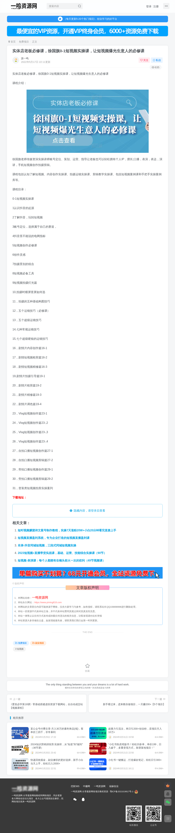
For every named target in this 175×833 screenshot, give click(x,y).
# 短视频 (19, 649)
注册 (156, 6)
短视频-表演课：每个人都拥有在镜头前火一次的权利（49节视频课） (61, 560)
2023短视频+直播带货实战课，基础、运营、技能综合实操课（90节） (62, 552)
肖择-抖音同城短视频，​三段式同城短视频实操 (47, 545)
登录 (149, 6)
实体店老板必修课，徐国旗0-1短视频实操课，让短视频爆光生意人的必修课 (78, 51)
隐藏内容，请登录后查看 (87, 510)
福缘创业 (114, 786)
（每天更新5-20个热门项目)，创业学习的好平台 (87, 19)
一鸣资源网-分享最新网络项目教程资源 (89, 791)
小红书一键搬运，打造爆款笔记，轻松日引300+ (135, 759)
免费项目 (24, 41)
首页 (12, 41)
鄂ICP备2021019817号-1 (121, 791)
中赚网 (86, 786)
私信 (157, 60)
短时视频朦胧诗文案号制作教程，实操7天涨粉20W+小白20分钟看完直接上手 (67, 530)
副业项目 (38, 643)
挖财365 (75, 786)
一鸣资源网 (99, 786)
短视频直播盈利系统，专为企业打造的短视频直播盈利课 (53, 537)
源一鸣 (25, 58)
